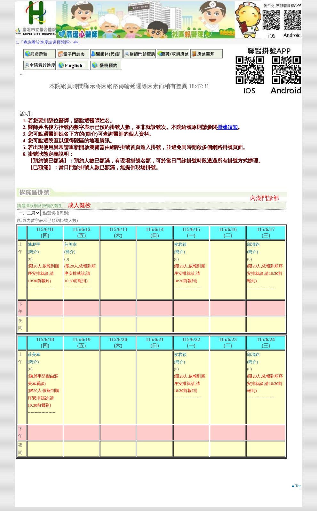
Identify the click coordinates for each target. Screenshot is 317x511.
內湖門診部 (264, 198)
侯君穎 (180, 244)
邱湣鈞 (253, 244)
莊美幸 (70, 244)
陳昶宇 (34, 244)
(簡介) (33, 251)
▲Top (296, 485)
